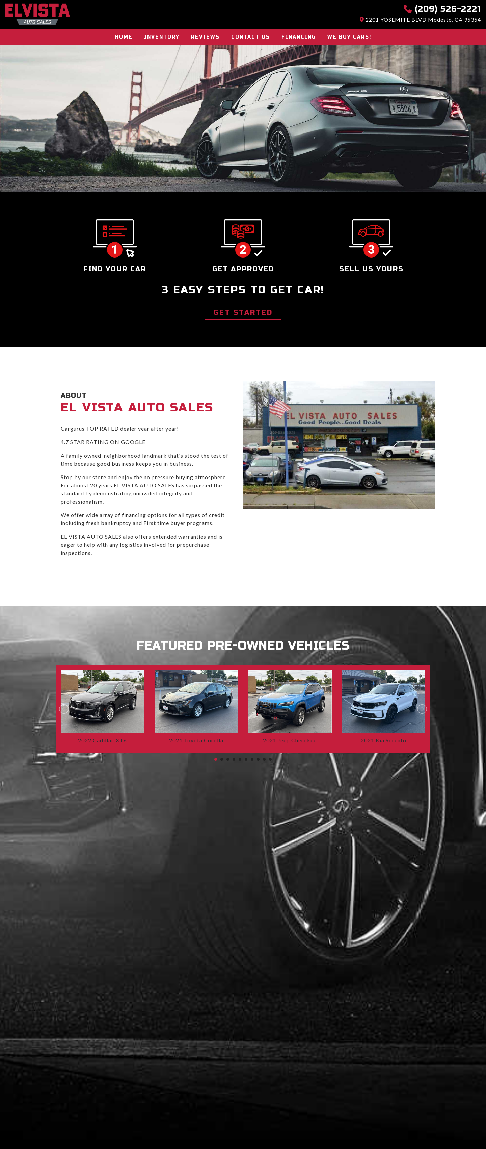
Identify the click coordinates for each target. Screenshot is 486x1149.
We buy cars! (349, 37)
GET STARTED (243, 312)
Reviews (205, 37)
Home (124, 37)
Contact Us (250, 37)
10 (270, 759)
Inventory (162, 37)
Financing (298, 37)
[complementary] (466, 1128)
